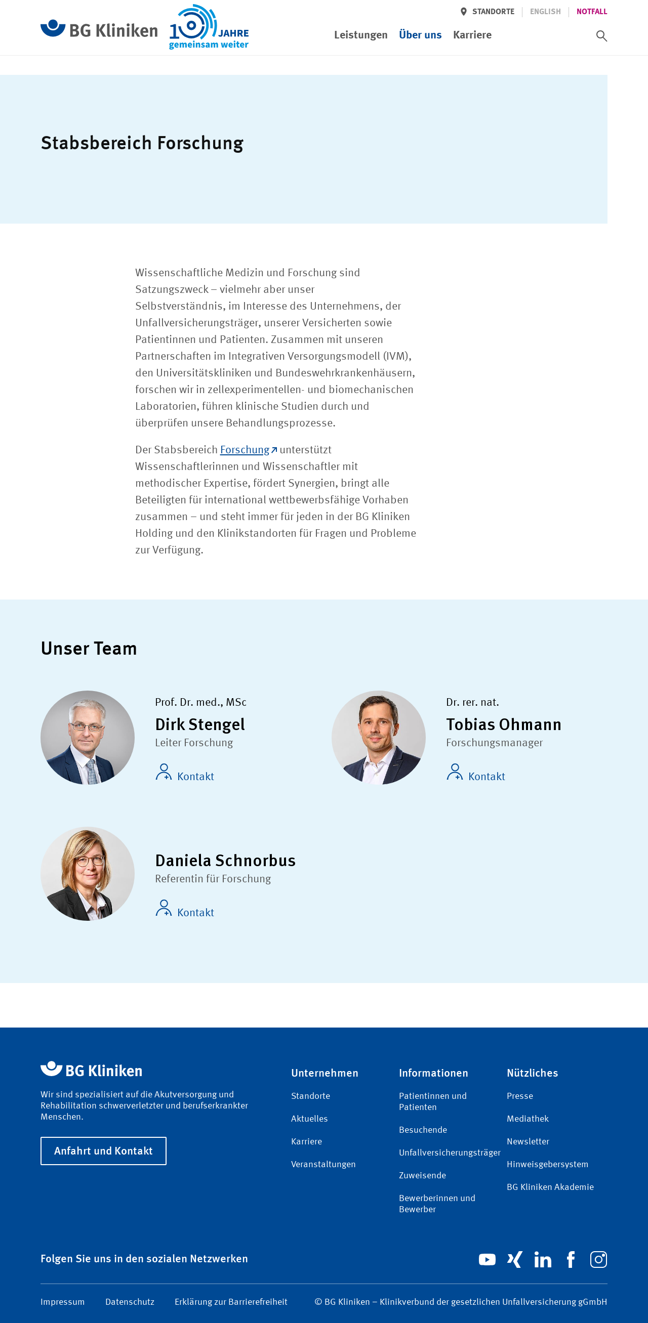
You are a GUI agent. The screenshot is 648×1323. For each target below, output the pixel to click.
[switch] (602, 36)
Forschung (248, 450)
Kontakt (184, 773)
